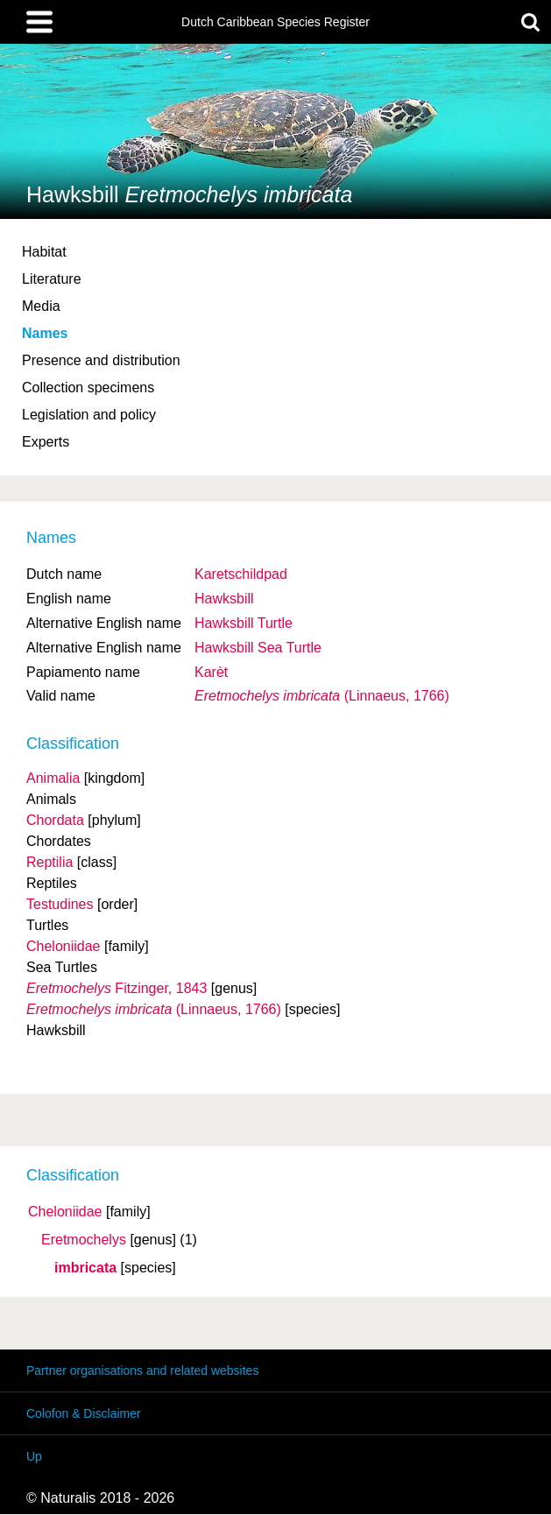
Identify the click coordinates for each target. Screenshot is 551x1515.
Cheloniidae (65, 1212)
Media (41, 306)
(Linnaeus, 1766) (321, 695)
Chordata (55, 820)
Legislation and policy (89, 414)
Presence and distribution (101, 360)
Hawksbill (224, 598)
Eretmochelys (83, 1240)
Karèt (211, 672)
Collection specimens (88, 387)
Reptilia (49, 862)
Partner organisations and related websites (142, 1371)
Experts (45, 441)
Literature (51, 278)
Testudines (60, 904)
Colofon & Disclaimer (83, 1413)
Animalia (53, 778)
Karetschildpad (240, 574)
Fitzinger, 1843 (116, 988)
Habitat (44, 251)
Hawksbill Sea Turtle (257, 647)
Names (44, 333)
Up (34, 1456)
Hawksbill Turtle (243, 623)
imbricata (85, 1268)
